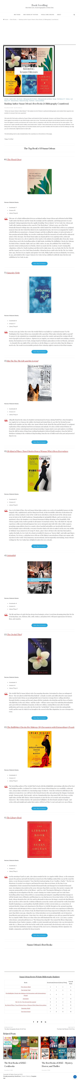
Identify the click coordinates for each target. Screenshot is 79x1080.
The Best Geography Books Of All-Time (15, 1029)
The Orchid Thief (14, 634)
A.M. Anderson (18, 107)
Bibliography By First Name (30, 99)
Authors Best (12, 99)
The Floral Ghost (14, 159)
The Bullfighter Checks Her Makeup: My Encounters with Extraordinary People (40, 727)
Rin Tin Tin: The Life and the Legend (22, 361)
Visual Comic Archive (47, 14)
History (68, 99)
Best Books (20, 99)
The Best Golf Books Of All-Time (66, 1029)
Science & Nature (39, 100)
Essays (54, 99)
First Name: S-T (61, 99)
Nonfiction (31, 100)
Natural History (15, 100)
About (59, 14)
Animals (6, 99)
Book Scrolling (39, 5)
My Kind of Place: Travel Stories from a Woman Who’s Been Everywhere (37, 451)
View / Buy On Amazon (39, 263)
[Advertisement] (39, 34)
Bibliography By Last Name (45, 99)
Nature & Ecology (24, 100)
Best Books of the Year (30, 14)
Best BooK (17, 14)
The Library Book (13, 818)
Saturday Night (13, 273)
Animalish (11, 555)
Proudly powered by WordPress (12, 1076)
